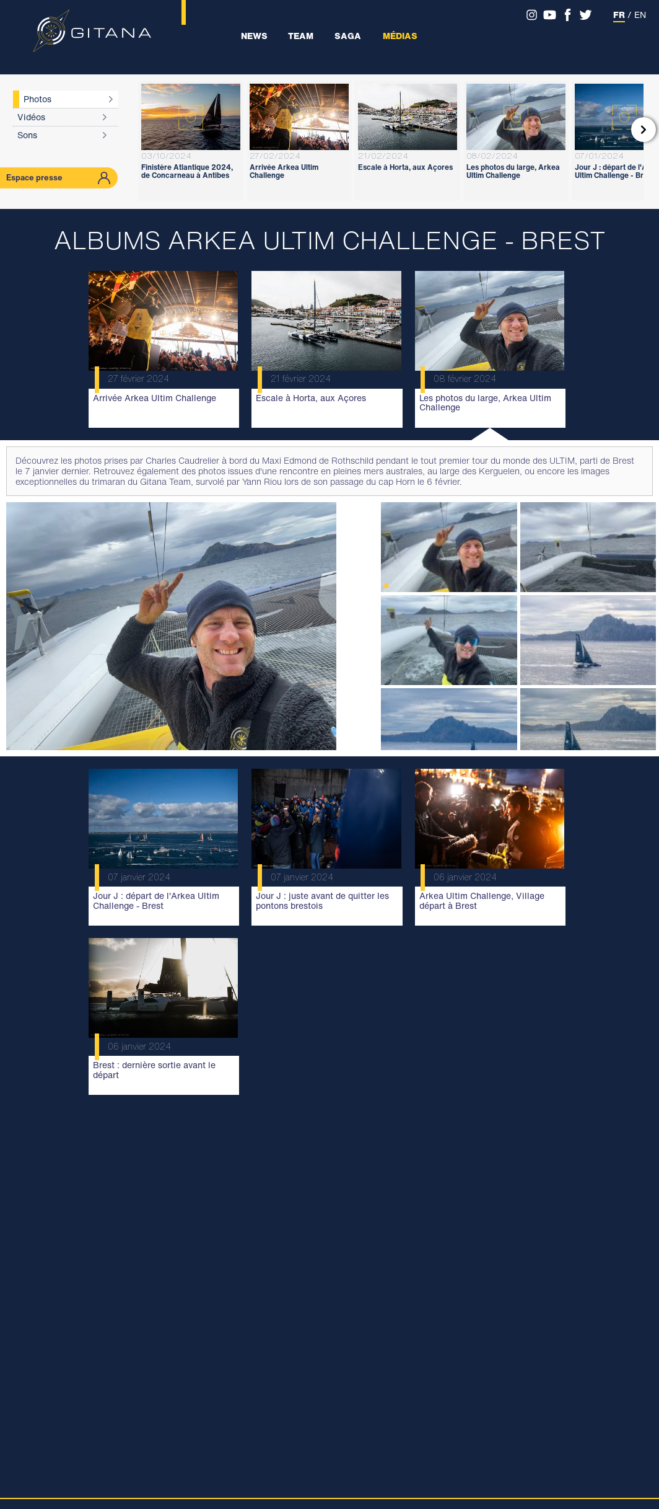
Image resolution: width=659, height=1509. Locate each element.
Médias (400, 35)
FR (619, 14)
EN (640, 14)
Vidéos (31, 116)
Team (300, 35)
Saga (347, 35)
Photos (37, 98)
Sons (27, 134)
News (254, 35)
